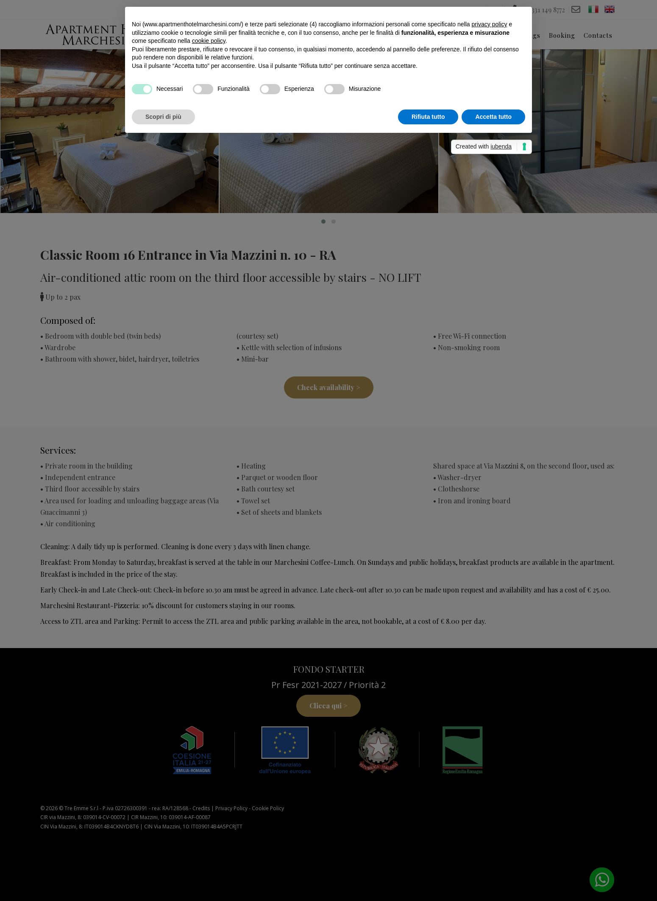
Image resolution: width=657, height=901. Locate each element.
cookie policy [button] (208, 40)
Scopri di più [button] (163, 116)
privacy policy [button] (489, 24)
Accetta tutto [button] (493, 116)
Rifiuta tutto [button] (428, 116)
